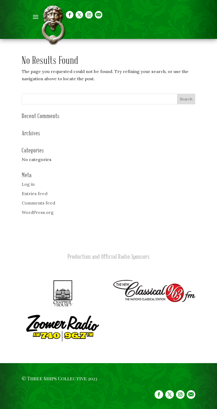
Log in (28, 184)
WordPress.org (38, 212)
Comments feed (38, 203)
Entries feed (34, 193)
